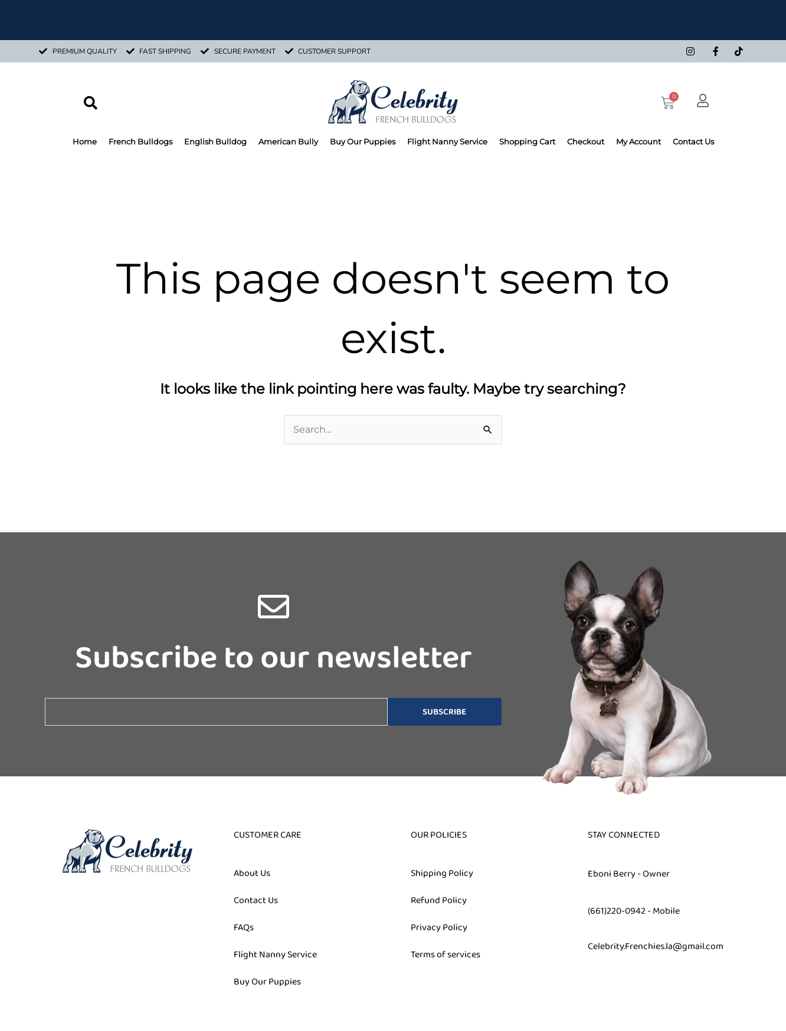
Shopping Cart (527, 141)
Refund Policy (439, 900)
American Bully (288, 141)
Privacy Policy (439, 927)
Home (85, 141)
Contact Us (693, 141)
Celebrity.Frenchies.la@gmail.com (655, 946)
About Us (252, 873)
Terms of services (445, 954)
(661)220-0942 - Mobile (634, 911)
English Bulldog (215, 141)
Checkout (585, 141)
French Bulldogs (140, 141)
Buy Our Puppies (362, 141)
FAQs (244, 927)
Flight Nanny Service (447, 141)
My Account (638, 141)
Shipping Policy (442, 873)
